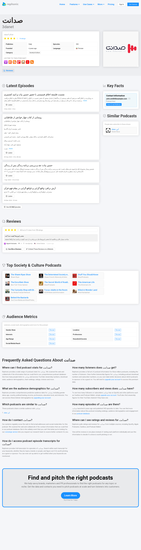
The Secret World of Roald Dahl (56, 282)
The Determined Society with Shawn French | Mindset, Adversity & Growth (56, 275)
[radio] (5, 38)
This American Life (86, 282)
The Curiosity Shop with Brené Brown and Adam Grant (23, 290)
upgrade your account (113, 380)
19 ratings (22, 38)
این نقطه (115, 129)
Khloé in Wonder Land (87, 290)
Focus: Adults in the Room (55, 290)
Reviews (8, 71)
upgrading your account (45, 398)
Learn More (70, 495)
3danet (8, 27)
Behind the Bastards (19, 298)
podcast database (83, 414)
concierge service (11, 432)
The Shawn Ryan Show (21, 275)
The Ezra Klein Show (20, 282)
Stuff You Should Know (88, 275)
